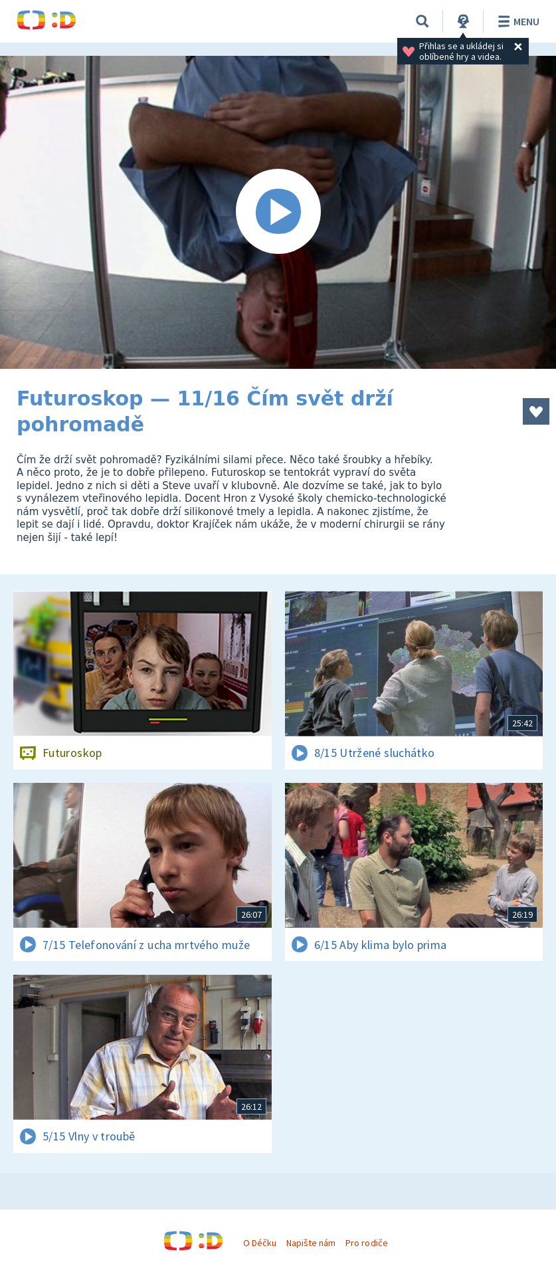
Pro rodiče (366, 1243)
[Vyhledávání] (422, 21)
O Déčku (259, 1243)
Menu (516, 21)
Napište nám (310, 1243)
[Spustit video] (278, 212)
